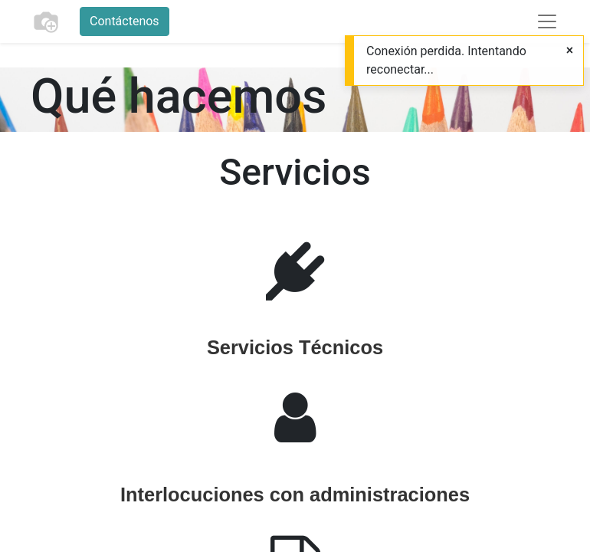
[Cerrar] (569, 50)
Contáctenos (124, 21)
